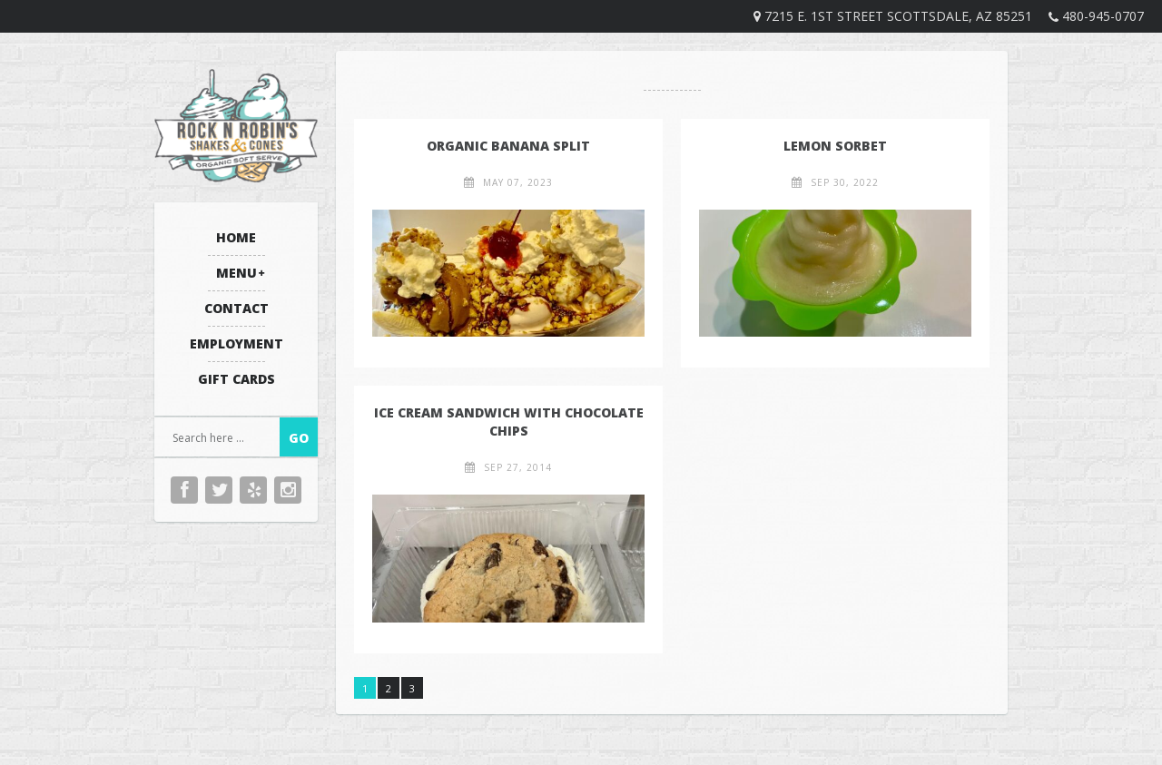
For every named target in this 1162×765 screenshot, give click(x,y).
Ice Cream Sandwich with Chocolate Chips (509, 421)
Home (236, 237)
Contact (236, 308)
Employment (236, 343)
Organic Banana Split (508, 145)
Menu (236, 272)
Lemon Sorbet (835, 145)
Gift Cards (236, 378)
